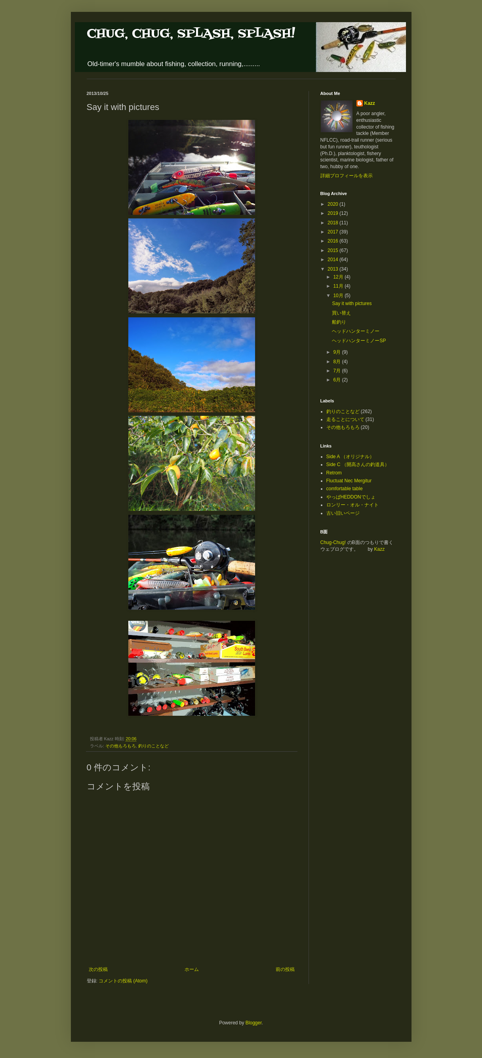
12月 (339, 277)
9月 (337, 352)
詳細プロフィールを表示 (346, 175)
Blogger (254, 1023)
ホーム (192, 969)
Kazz (369, 103)
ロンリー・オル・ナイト (352, 505)
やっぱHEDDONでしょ (350, 497)
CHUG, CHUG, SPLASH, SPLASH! (191, 34)
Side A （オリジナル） (350, 456)
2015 (333, 250)
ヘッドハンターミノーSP (359, 340)
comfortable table (344, 488)
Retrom (334, 473)
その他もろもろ (120, 745)
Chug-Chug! (333, 542)
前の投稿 (285, 969)
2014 (333, 259)
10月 (339, 295)
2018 (333, 223)
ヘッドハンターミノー (355, 331)
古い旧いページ (343, 513)
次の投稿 (98, 969)
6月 (337, 380)
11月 (339, 286)
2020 (333, 204)
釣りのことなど (153, 745)
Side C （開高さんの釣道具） (357, 464)
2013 (333, 269)
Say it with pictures (352, 303)
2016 (333, 241)
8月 (337, 361)
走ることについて (345, 419)
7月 (337, 371)
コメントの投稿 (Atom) (123, 981)
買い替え (341, 313)
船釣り (339, 322)
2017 (333, 232)
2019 (333, 213)
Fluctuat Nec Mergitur (349, 480)
